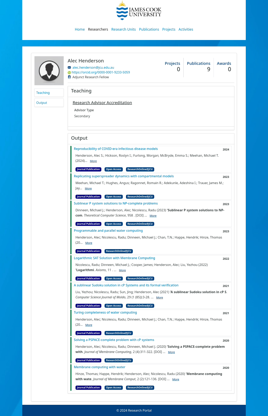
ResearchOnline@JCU (140, 169)
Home (80, 29)
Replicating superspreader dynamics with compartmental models (124, 176)
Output (41, 102)
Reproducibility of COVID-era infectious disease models (116, 149)
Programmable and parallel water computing (108, 231)
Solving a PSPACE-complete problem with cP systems (114, 340)
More (93, 161)
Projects (168, 29)
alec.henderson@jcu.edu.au (93, 67)
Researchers (98, 29)
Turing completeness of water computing (105, 312)
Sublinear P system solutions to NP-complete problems (116, 203)
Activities (186, 29)
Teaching (43, 92)
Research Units (123, 29)
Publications (149, 29)
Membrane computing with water (99, 367)
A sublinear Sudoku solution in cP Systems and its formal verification (126, 285)
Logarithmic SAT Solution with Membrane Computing (114, 258)
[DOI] (140, 215)
